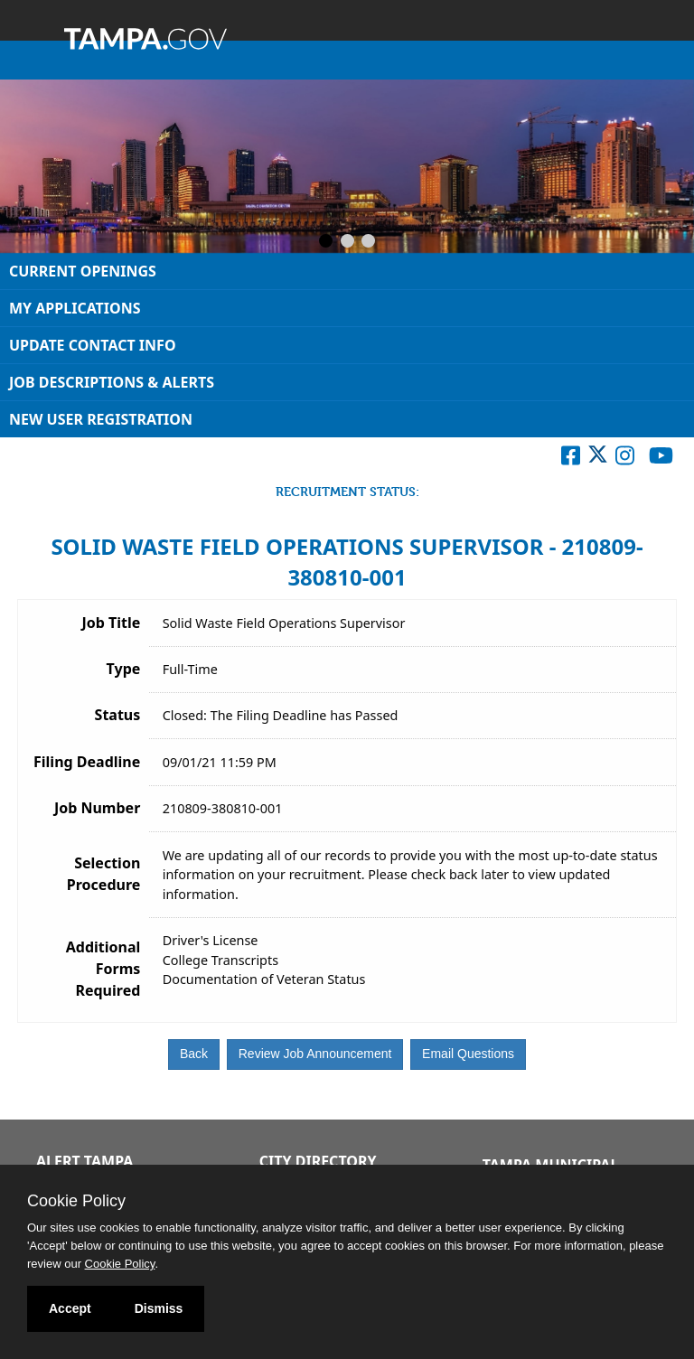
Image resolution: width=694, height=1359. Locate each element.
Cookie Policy (76, 1201)
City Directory (318, 1161)
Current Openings (82, 271)
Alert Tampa (84, 1161)
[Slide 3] (368, 242)
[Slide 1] (325, 242)
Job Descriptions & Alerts (111, 382)
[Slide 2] (347, 242)
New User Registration (100, 419)
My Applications (75, 308)
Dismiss (159, 1308)
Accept (70, 1308)
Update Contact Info (92, 345)
